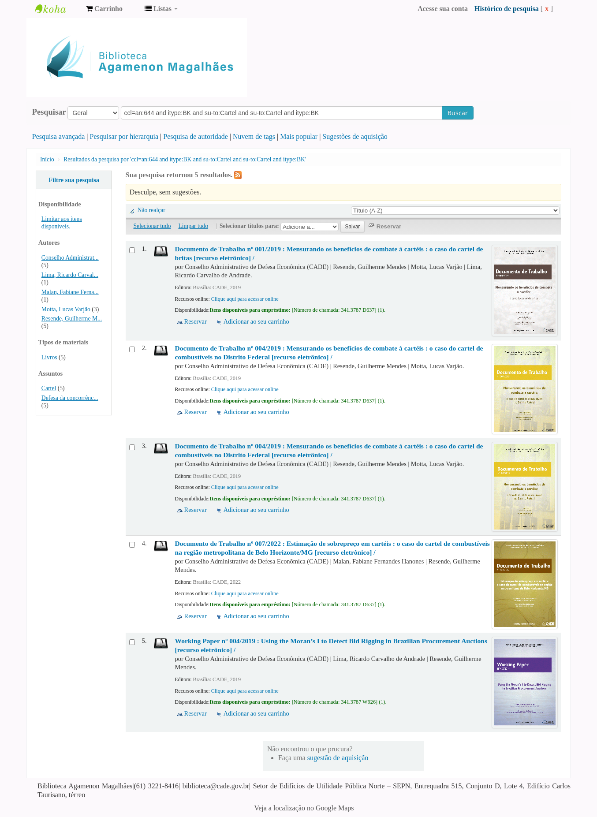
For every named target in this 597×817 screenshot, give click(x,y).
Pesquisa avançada (58, 136)
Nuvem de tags (254, 136)
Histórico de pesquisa (506, 8)
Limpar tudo (193, 226)
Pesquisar (49, 112)
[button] (104, 9)
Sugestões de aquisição (355, 136)
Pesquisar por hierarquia (124, 136)
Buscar (458, 112)
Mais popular (298, 136)
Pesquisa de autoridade (195, 136)
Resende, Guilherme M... (71, 318)
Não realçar (151, 210)
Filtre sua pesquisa (74, 179)
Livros (49, 357)
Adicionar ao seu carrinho (256, 321)
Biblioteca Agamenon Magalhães (57, 9)
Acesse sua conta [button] (443, 8)
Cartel (48, 388)
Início (47, 159)
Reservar (195, 321)
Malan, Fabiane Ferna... (70, 292)
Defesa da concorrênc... (69, 398)
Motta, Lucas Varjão (65, 309)
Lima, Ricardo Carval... (69, 275)
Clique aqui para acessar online (245, 299)
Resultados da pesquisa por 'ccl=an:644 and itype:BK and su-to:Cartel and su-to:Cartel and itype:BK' (184, 159)
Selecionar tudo (152, 226)
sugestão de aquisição (338, 757)
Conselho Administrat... (70, 257)
